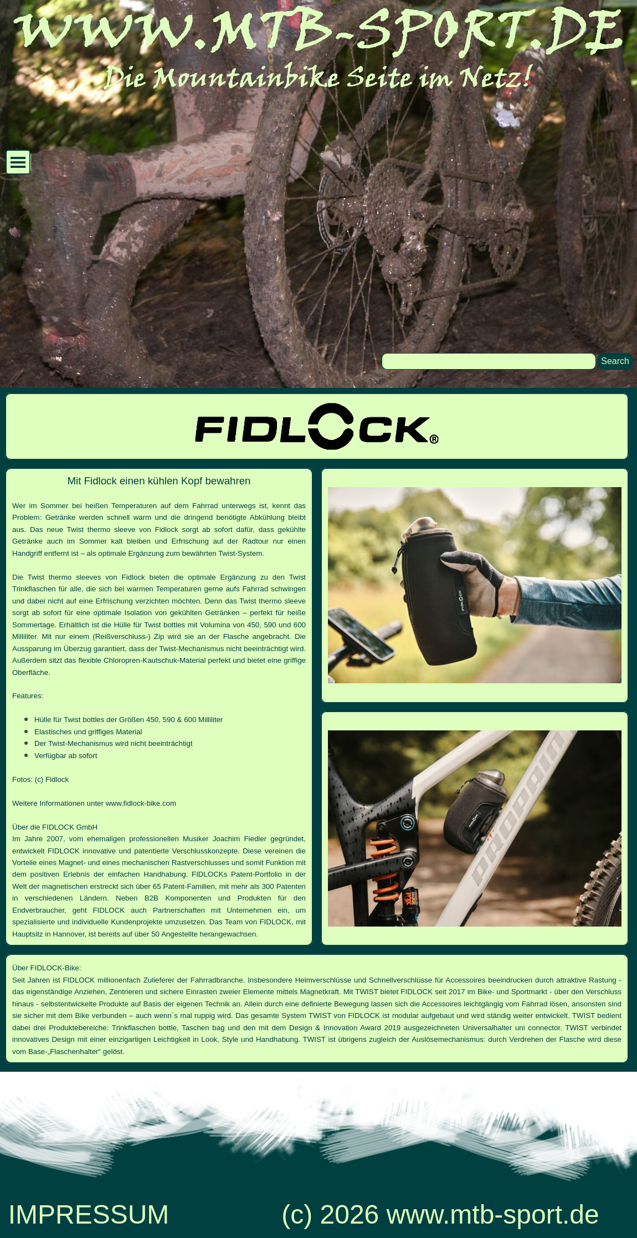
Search (615, 361)
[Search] (489, 361)
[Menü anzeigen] (18, 162)
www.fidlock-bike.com (141, 803)
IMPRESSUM (88, 1214)
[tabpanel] (159, 707)
